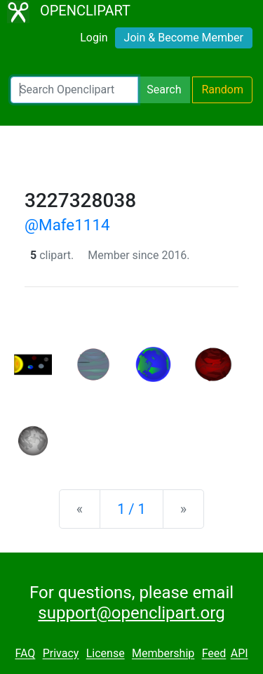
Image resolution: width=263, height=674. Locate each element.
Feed (214, 654)
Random (222, 89)
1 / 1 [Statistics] (131, 509)
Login (93, 37)
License (105, 654)
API (239, 654)
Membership (163, 654)
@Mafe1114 (67, 225)
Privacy (61, 654)
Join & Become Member (183, 37)
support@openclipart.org (131, 613)
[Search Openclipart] (74, 90)
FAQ (25, 654)
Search (164, 89)
